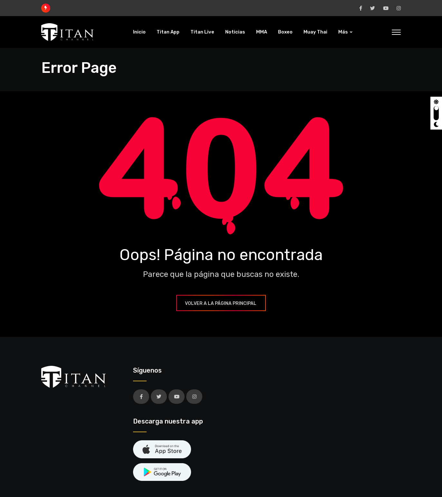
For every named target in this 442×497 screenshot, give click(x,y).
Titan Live (202, 32)
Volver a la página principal (221, 303)
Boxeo (285, 32)
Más (343, 32)
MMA (261, 32)
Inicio (139, 32)
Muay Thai (315, 32)
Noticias (235, 32)
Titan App (168, 32)
